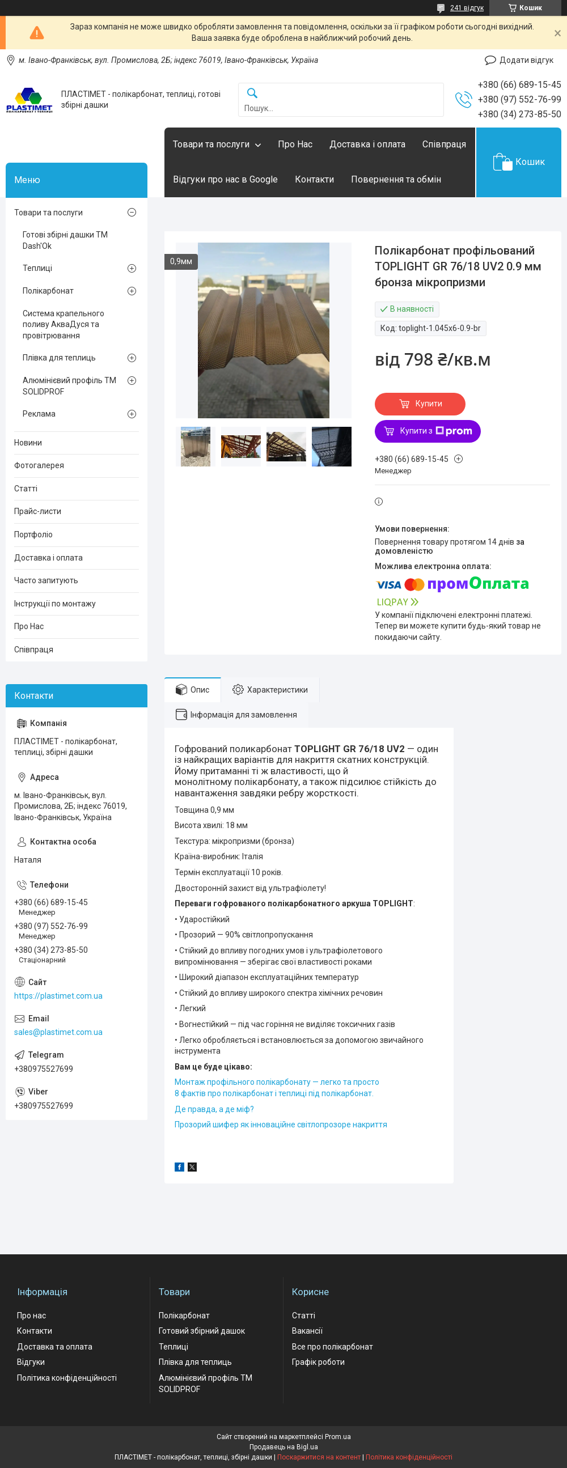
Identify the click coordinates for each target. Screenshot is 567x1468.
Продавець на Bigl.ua (283, 1447)
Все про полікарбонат (332, 1346)
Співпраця (444, 144)
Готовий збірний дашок (202, 1330)
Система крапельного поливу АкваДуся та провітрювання (63, 324)
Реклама (39, 413)
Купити (429, 403)
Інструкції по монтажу (55, 603)
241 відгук (467, 8)
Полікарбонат (48, 290)
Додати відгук (526, 60)
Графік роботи (318, 1362)
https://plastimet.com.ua (58, 995)
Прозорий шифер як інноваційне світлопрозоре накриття (281, 1124)
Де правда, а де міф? (214, 1109)
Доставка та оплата (54, 1346)
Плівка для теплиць (59, 357)
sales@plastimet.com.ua (58, 1032)
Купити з (436, 431)
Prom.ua (338, 1437)
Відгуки (31, 1362)
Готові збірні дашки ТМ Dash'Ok (65, 240)
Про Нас (295, 144)
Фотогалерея (39, 465)
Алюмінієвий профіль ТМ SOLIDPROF (69, 386)
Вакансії (307, 1330)
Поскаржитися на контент (319, 1457)
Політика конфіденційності (67, 1377)
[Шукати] (252, 94)
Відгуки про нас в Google (225, 179)
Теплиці (37, 268)
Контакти (314, 179)
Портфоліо (33, 534)
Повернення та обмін (396, 179)
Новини (28, 442)
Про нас (31, 1315)
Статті (25, 488)
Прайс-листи (37, 511)
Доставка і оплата (367, 144)
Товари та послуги (211, 144)
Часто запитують (46, 580)
